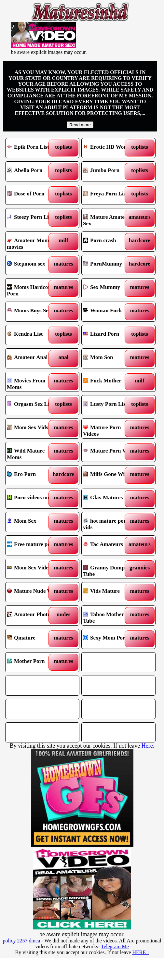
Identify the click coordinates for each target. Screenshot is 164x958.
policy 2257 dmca (21, 940)
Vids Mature (109, 592)
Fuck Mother (109, 381)
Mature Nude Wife (33, 592)
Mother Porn (33, 662)
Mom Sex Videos (33, 568)
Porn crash (109, 241)
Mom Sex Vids (33, 428)
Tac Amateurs (109, 545)
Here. (148, 745)
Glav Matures (109, 498)
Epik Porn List (33, 148)
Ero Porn (33, 475)
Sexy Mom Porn (109, 638)
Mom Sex (33, 522)
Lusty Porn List (109, 405)
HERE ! (140, 952)
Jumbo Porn (109, 171)
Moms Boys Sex (33, 311)
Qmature (33, 638)
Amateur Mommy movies (33, 241)
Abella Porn (33, 171)
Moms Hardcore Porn (33, 288)
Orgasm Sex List (33, 405)
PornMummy (109, 264)
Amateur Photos (33, 615)
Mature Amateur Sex (109, 218)
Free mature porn (33, 545)
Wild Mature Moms (33, 451)
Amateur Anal (33, 358)
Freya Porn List (109, 194)
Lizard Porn (109, 335)
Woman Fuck (109, 311)
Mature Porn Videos (109, 428)
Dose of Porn (33, 194)
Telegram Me (115, 946)
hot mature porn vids (109, 522)
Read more (80, 124)
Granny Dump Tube (109, 568)
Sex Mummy (109, 288)
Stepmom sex (33, 264)
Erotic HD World (109, 148)
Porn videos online (33, 498)
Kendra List (33, 335)
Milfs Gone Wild (109, 475)
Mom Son (109, 358)
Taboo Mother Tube (109, 615)
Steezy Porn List (33, 218)
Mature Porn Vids (109, 451)
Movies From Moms (33, 381)
